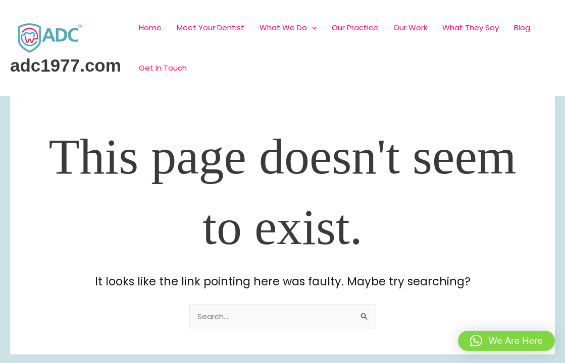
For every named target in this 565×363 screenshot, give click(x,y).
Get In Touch (163, 68)
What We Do (288, 27)
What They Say (470, 27)
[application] (312, 27)
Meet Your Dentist (210, 27)
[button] (506, 341)
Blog (522, 27)
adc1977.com (65, 65)
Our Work (410, 27)
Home (150, 27)
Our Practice (355, 27)
